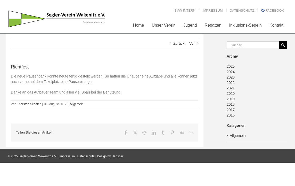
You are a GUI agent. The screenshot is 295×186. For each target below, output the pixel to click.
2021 (231, 88)
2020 (231, 93)
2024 (231, 72)
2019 (231, 99)
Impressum (67, 156)
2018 (231, 104)
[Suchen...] (253, 45)
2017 (231, 110)
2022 (231, 83)
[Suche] (283, 45)
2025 (231, 66)
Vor (192, 43)
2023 (231, 77)
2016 (231, 115)
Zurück (178, 43)
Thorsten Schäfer (29, 104)
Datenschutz (86, 156)
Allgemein (77, 104)
